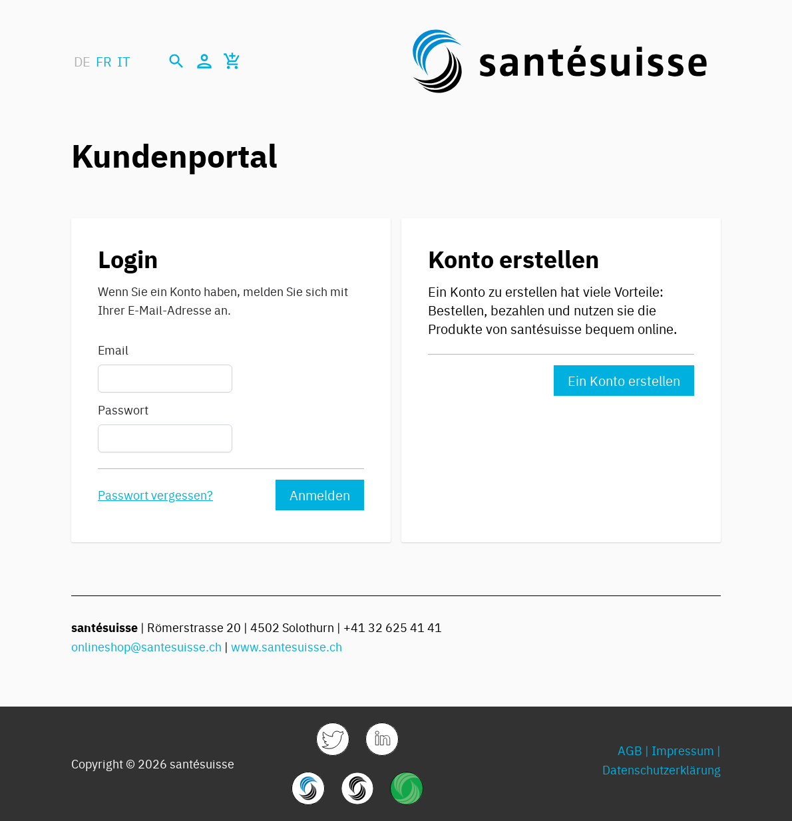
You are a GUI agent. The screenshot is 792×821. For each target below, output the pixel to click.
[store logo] (560, 61)
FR (104, 61)
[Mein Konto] (204, 61)
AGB (630, 750)
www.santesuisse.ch (286, 646)
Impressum (683, 750)
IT (123, 61)
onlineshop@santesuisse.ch (146, 646)
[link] (332, 739)
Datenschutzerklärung (661, 769)
